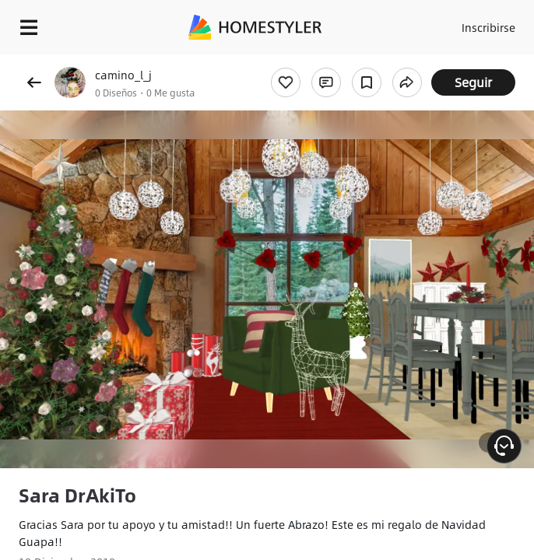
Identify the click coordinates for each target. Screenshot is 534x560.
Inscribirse (488, 27)
